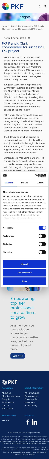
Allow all (24, 264)
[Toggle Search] (45, 7)
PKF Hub (6, 420)
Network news (24, 26)
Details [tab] (24, 183)
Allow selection (24, 273)
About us (6, 393)
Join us (5, 405)
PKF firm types (32, 393)
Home (4, 26)
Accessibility (31, 405)
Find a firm (7, 408)
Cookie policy (31, 396)
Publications (8, 402)
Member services (11, 396)
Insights (6, 399)
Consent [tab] (9, 183)
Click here (18, 356)
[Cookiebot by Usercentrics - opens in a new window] (35, 175)
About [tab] (40, 183)
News (12, 26)
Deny (24, 281)
